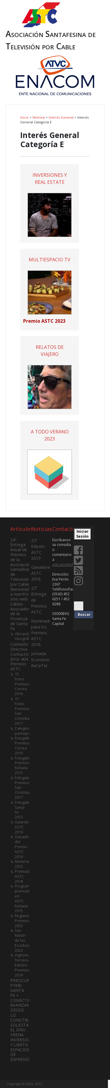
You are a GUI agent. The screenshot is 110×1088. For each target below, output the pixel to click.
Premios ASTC (18, 666)
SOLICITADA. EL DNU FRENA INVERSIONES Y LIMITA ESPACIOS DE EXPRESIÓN (23, 1042)
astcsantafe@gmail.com (72, 564)
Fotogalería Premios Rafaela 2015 (24, 765)
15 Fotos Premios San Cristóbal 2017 (22, 711)
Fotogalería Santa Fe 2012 (24, 810)
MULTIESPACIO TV (49, 259)
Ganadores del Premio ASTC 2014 (25, 846)
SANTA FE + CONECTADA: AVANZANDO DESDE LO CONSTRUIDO (24, 1005)
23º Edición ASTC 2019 (38, 549)
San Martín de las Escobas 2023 (22, 940)
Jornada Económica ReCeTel (41, 659)
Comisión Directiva (19, 646)
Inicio (24, 117)
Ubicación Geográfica (24, 636)
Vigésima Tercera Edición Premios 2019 (23, 964)
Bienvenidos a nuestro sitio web (22, 594)
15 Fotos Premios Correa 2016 (22, 683)
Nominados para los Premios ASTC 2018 (42, 633)
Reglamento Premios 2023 (25, 920)
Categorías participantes (26, 731)
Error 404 (19, 659)
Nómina (39, 117)
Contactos (20, 654)
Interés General (61, 117)
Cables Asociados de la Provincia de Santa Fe (20, 616)
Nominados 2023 (25, 864)
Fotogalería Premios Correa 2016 (24, 745)
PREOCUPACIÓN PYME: (26, 983)
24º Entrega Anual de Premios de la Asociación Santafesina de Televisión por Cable (21, 562)
